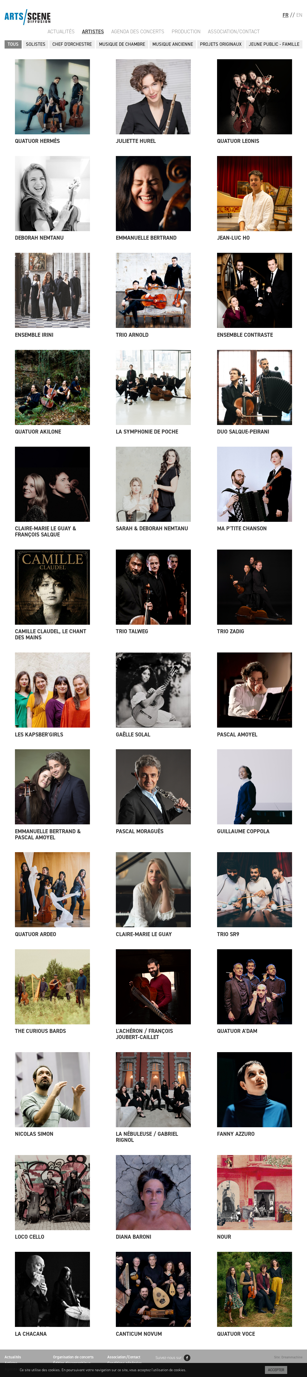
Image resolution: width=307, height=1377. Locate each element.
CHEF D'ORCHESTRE (72, 44)
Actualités (61, 31)
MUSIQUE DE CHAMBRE (122, 44)
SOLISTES (35, 44)
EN (299, 15)
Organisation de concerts (73, 1357)
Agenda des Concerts (137, 31)
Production (186, 31)
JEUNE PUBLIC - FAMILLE (274, 44)
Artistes (93, 31)
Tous (13, 44)
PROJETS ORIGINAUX (220, 44)
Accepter (276, 1370)
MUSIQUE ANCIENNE (172, 44)
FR (285, 15)
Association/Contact (234, 31)
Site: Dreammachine (288, 1357)
